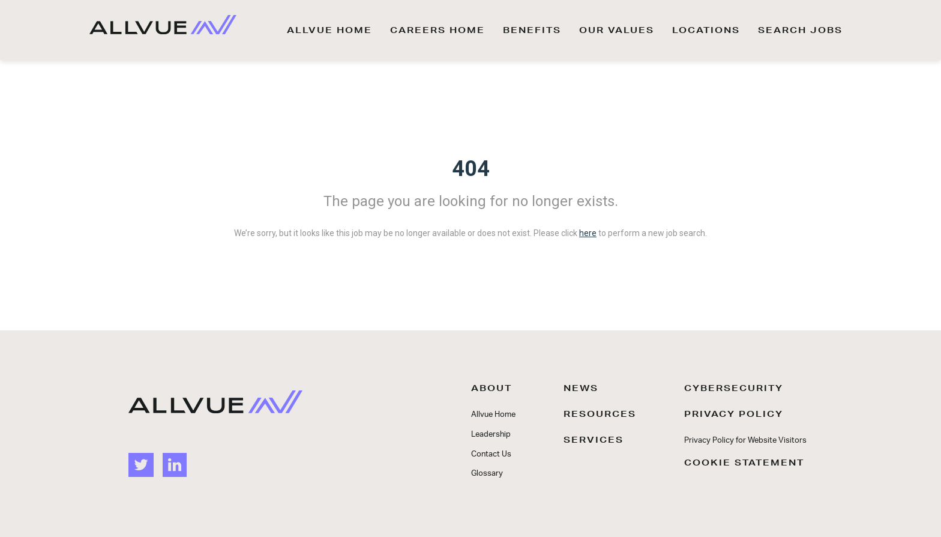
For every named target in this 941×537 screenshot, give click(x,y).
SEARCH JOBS (800, 30)
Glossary (487, 474)
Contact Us (491, 454)
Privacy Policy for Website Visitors (745, 440)
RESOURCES (600, 413)
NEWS (581, 388)
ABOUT (491, 388)
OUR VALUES (616, 30)
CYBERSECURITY (733, 388)
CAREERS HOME (437, 30)
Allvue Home (493, 415)
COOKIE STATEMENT (744, 462)
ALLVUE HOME (329, 30)
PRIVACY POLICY (733, 413)
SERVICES (594, 439)
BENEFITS (532, 30)
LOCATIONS (706, 30)
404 (471, 168)
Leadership (491, 434)
